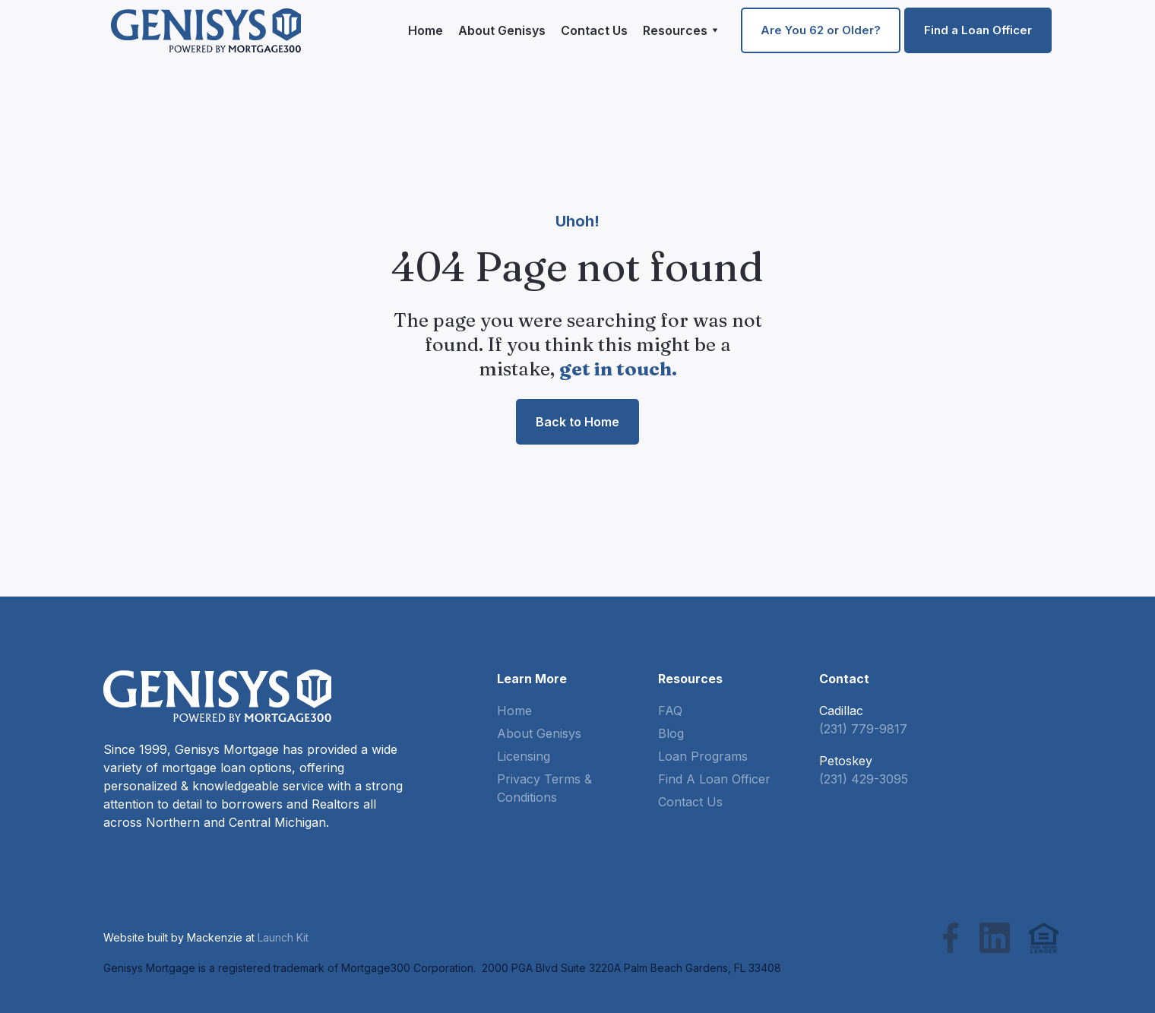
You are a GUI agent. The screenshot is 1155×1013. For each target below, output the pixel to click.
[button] (680, 30)
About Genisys (502, 30)
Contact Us (594, 30)
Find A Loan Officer (714, 779)
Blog (671, 733)
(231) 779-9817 (863, 728)
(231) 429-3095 (863, 779)
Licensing (523, 756)
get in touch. (618, 368)
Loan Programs (703, 756)
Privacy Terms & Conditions (544, 788)
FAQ (670, 710)
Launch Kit (283, 937)
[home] (206, 30)
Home (425, 30)
